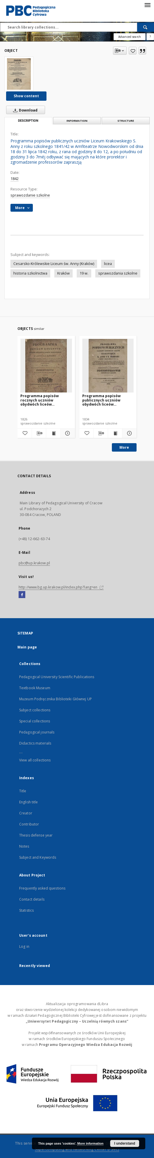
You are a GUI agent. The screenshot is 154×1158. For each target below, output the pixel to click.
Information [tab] (77, 121)
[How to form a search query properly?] (150, 36)
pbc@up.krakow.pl (34, 563)
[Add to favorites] (133, 50)
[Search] (145, 27)
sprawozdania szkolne (117, 273)
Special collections (34, 721)
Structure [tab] (125, 121)
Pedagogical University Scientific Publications (56, 676)
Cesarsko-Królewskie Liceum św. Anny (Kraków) (53, 263)
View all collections (35, 760)
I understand (124, 1143)
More (124, 447)
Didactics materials (35, 743)
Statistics (26, 910)
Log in (24, 946)
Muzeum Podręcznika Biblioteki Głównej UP (55, 698)
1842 (14, 178)
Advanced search (129, 37)
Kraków (63, 273)
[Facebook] (22, 594)
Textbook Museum (34, 687)
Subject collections (34, 710)
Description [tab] (28, 121)
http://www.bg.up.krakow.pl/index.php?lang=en (61, 587)
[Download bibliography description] (39, 433)
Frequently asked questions (42, 888)
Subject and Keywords (37, 857)
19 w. (84, 273)
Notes (24, 846)
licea (108, 263)
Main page (27, 647)
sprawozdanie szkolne (30, 195)
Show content (26, 95)
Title (22, 790)
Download (24, 110)
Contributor (29, 824)
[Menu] (147, 4)
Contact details (31, 899)
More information (90, 1143)
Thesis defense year (36, 835)
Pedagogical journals (36, 732)
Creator (25, 813)
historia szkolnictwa (30, 273)
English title (28, 802)
